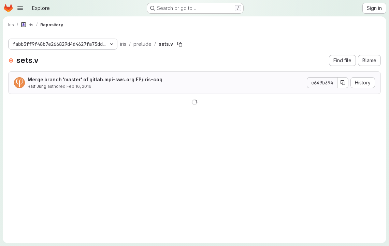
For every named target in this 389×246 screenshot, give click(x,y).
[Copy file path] (179, 44)
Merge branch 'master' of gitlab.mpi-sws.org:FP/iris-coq (95, 79)
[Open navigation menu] (20, 8)
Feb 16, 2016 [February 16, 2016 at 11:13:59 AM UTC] (79, 86)
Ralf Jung (37, 86)
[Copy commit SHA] (342, 82)
